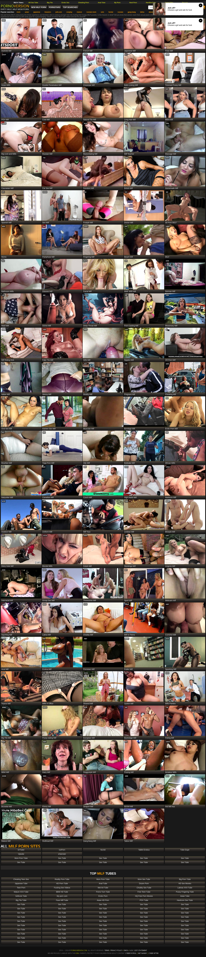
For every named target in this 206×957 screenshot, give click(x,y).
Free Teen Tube (144, 892)
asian (27, 12)
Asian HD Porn (103, 900)
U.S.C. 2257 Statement (138, 950)
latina (142, 12)
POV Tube (144, 900)
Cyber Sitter (153, 953)
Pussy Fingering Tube (185, 892)
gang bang (132, 12)
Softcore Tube (21, 896)
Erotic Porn (102, 896)
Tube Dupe (184, 850)
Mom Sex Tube (144, 879)
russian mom (91, 12)
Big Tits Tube (21, 900)
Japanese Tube (21, 883)
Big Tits (50, 3)
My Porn (117, 3)
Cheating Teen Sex (21, 879)
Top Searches (70, 7)
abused (151, 12)
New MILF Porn (38, 7)
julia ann (58, 12)
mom (18, 12)
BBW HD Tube (62, 892)
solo (102, 12)
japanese (36, 12)
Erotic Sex (65, 3)
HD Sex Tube (33, 3)
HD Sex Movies (185, 883)
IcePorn (62, 850)
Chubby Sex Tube (144, 888)
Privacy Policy (116, 950)
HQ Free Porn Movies (144, 896)
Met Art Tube (103, 888)
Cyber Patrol (130, 953)
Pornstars (54, 7)
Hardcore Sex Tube (185, 900)
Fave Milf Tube (62, 900)
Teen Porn (21, 888)
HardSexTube (151, 3)
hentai (111, 12)
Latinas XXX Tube (184, 888)
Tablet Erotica (144, 850)
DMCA (126, 950)
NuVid (103, 850)
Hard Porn (133, 3)
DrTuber (21, 850)
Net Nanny (142, 953)
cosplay (69, 12)
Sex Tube (62, 858)
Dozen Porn (144, 883)
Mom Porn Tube (21, 858)
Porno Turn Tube (103, 892)
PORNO (15, 5)
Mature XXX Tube (21, 892)
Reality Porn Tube (62, 879)
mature (79, 12)
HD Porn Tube (62, 883)
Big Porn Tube (185, 879)
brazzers (48, 12)
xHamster (62, 854)
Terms (106, 950)
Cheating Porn (83, 3)
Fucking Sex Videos (62, 888)
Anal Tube (101, 3)
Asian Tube (184, 896)
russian (120, 12)
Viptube (21, 854)
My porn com (62, 896)
